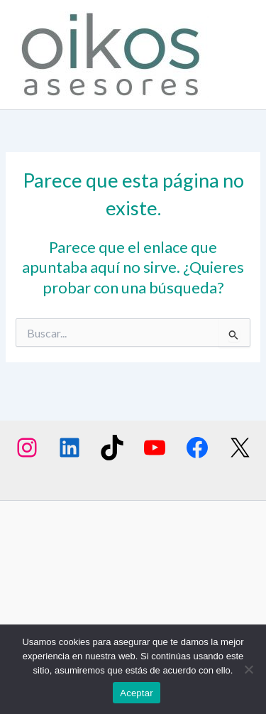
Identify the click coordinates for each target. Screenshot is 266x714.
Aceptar (136, 693)
